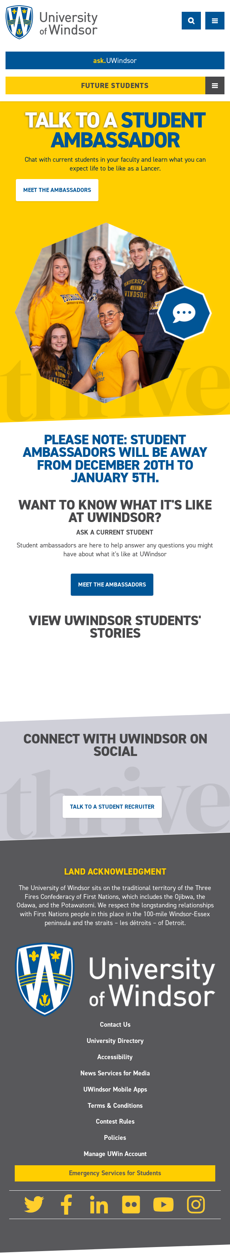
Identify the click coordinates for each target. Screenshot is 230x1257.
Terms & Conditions (114, 1105)
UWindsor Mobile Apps (115, 1089)
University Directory (114, 1040)
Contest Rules (114, 1121)
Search (191, 20)
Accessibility (115, 1057)
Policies (115, 1137)
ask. (115, 60)
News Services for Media (115, 1073)
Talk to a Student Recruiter (112, 807)
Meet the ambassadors (57, 190)
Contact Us (115, 1024)
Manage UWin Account (114, 1153)
